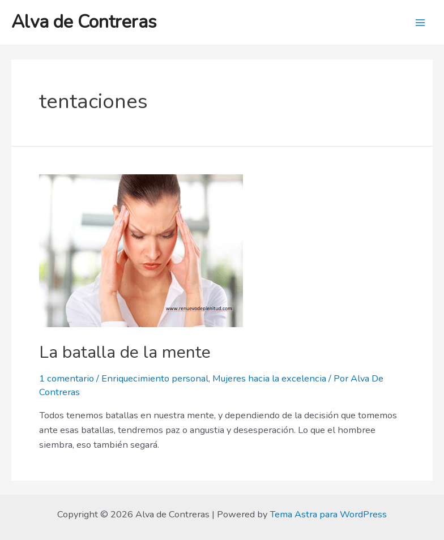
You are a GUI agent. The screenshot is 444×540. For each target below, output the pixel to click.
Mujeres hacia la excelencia (269, 378)
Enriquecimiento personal (154, 378)
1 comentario (66, 378)
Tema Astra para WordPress (328, 514)
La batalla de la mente (125, 352)
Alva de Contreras (84, 22)
